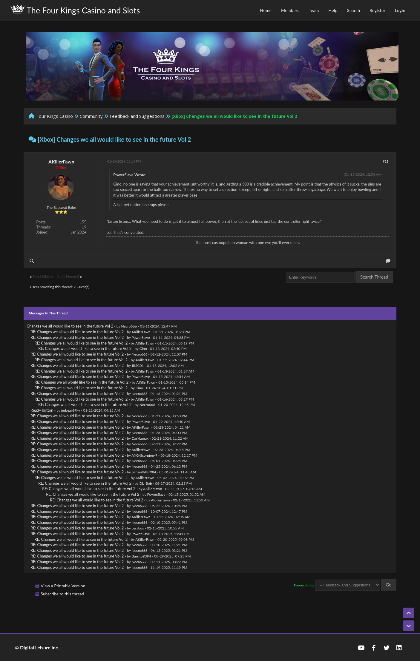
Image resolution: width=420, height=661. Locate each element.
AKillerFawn (61, 161)
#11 (386, 161)
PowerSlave (141, 337)
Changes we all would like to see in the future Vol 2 (70, 326)
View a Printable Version (63, 585)
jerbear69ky (70, 410)
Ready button (41, 410)
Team (314, 10)
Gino (143, 348)
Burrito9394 (141, 556)
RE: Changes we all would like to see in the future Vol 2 (77, 331)
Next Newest (67, 276)
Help (333, 10)
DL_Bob (146, 483)
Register (377, 10)
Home (266, 10)
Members (290, 10)
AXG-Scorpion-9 (144, 455)
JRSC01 (137, 365)
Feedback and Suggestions (137, 116)
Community (91, 116)
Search (353, 10)
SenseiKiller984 (144, 472)
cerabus (138, 528)
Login (400, 10)
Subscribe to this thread (62, 593)
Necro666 (129, 326)
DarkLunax (140, 438)
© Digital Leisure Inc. (37, 647)
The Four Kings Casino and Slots (75, 9)
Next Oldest (43, 276)
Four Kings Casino (54, 116)
